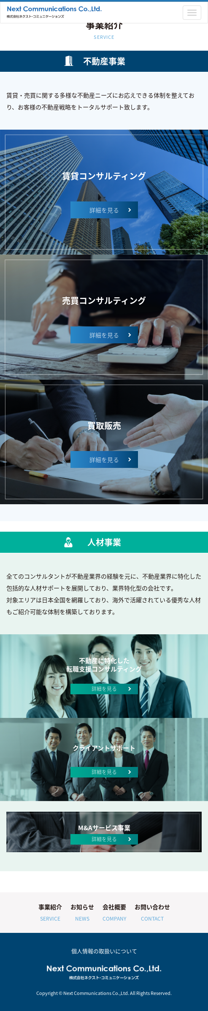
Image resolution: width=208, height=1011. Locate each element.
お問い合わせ (152, 913)
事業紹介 (50, 913)
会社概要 (114, 913)
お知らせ (82, 913)
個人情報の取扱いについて (104, 951)
